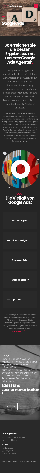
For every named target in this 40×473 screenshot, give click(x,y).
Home (3, 20)
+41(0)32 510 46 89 (9, 454)
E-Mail (7, 406)
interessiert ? (18, 331)
